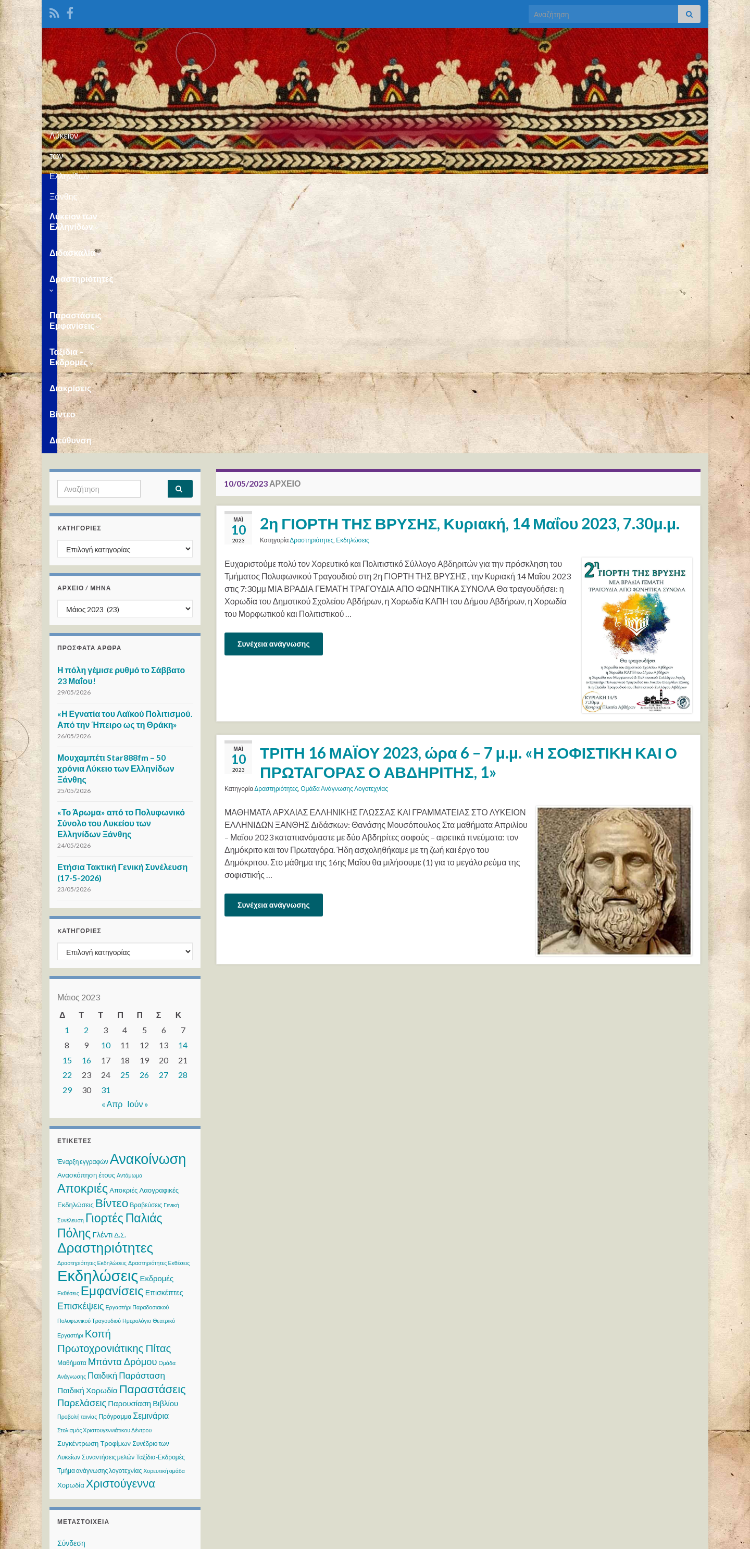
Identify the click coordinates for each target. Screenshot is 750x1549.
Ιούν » (137, 851)
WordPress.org (82, 1349)
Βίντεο (611, 187)
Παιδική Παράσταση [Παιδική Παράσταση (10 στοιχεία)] (126, 1122)
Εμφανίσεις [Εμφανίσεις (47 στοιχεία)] (112, 1037)
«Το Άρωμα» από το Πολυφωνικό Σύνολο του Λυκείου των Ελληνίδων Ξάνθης (121, 570)
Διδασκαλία (190, 187)
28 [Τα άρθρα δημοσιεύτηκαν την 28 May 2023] (183, 821)
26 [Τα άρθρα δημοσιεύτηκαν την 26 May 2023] (144, 821)
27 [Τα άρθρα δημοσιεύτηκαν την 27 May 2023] (163, 821)
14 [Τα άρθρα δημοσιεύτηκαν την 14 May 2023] (183, 792)
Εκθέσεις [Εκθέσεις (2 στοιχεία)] (68, 1039)
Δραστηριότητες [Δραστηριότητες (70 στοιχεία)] (105, 994)
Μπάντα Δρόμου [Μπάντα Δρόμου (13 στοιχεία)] (122, 1108)
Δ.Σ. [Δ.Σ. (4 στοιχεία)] (120, 981)
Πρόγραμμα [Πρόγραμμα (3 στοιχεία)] (114, 1163)
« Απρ (112, 851)
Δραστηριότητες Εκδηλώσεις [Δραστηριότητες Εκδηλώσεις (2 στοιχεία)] (92, 1009)
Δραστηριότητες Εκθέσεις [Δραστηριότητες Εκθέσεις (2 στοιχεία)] (159, 1009)
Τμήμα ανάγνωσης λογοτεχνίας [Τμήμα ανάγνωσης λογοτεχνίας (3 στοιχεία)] (99, 1217)
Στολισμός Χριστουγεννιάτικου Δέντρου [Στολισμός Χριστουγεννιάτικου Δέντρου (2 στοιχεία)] (104, 1176)
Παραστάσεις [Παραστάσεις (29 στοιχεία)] (152, 1136)
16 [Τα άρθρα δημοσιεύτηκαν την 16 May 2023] (86, 807)
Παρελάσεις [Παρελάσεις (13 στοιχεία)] (81, 1149)
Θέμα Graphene (129, 1536)
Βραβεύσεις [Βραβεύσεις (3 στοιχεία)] (146, 952)
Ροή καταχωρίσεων (88, 1309)
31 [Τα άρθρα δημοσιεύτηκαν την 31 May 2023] (105, 836)
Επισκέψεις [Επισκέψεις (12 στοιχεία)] (80, 1052)
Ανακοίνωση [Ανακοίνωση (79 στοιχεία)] (148, 905)
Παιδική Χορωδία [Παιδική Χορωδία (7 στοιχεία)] (87, 1137)
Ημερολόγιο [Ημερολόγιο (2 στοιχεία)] (136, 1067)
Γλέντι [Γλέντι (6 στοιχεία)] (102, 981)
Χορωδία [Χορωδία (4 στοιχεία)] (70, 1232)
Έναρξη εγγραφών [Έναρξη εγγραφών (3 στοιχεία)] (82, 908)
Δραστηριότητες (267, 187)
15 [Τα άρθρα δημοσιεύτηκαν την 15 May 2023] (67, 807)
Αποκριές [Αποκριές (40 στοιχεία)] (82, 934)
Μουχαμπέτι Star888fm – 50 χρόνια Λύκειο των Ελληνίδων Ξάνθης (115, 515)
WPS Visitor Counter (141, 1467)
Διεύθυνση (661, 187)
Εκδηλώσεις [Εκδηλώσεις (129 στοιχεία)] (97, 1022)
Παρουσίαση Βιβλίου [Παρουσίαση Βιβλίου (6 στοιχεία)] (143, 1150)
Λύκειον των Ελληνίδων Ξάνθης (375, 132)
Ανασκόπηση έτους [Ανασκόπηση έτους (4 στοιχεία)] (86, 922)
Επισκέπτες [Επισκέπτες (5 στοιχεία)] (164, 1039)
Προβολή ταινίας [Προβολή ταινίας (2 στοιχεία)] (77, 1163)
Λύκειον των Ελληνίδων (98, 187)
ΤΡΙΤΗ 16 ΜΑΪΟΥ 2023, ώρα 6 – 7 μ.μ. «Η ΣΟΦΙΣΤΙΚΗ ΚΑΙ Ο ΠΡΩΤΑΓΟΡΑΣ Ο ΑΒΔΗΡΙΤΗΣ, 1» (468, 509)
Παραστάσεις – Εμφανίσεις (373, 187)
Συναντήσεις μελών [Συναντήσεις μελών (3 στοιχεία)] (108, 1204)
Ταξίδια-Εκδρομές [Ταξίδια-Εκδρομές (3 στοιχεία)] (160, 1204)
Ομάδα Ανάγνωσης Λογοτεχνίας (344, 535)
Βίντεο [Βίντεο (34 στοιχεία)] (112, 949)
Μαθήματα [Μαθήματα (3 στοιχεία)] (71, 1109)
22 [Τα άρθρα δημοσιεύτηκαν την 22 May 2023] (67, 821)
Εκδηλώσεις (352, 287)
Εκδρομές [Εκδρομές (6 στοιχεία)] (156, 1025)
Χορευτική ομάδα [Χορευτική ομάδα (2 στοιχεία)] (164, 1217)
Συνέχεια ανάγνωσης (274, 390)
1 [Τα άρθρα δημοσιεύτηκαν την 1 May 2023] (67, 777)
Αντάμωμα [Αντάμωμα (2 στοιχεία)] (129, 922)
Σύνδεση (71, 1289)
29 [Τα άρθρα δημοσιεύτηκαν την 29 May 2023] (67, 836)
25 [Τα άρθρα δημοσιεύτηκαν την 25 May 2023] (125, 821)
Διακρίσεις (561, 187)
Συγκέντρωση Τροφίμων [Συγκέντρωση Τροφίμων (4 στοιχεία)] (94, 1190)
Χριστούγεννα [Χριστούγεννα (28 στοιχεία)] (120, 1230)
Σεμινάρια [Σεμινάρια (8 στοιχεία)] (151, 1162)
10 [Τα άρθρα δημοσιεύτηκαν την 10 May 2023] (105, 792)
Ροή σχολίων (77, 1329)
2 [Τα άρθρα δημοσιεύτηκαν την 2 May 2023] (86, 777)
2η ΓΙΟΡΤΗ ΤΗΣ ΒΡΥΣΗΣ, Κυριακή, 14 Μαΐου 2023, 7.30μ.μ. (470, 270)
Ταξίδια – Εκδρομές (484, 187)
